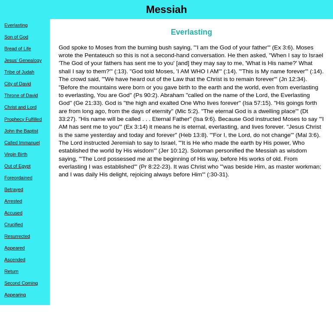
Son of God (16, 36)
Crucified (13, 224)
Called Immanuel (22, 142)
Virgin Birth (15, 154)
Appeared (14, 247)
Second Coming (21, 283)
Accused (13, 212)
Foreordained (18, 177)
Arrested (13, 201)
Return (11, 271)
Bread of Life (17, 48)
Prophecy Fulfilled (23, 119)
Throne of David (21, 95)
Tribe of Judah (19, 72)
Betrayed (13, 189)
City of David (17, 83)
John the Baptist (21, 130)
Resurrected (17, 236)
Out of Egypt (17, 166)
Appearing (15, 294)
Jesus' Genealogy (23, 60)
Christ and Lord (20, 107)
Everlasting (16, 25)
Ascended (14, 259)
